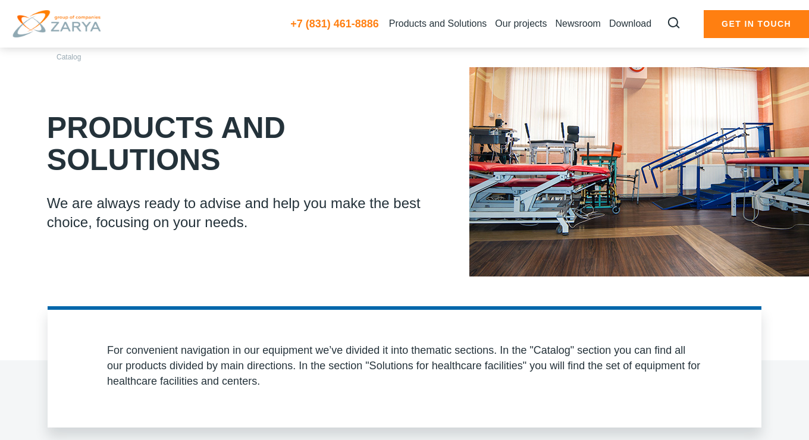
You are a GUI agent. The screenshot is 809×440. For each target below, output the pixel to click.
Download (630, 23)
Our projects (521, 23)
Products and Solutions (438, 23)
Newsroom (577, 23)
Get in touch (756, 24)
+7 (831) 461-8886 (334, 24)
